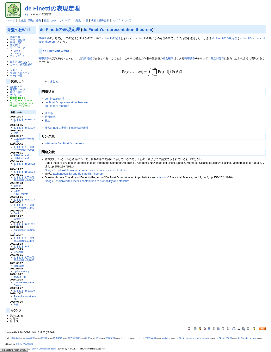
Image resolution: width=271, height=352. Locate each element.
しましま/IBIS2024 (24, 171)
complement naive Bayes (24, 283)
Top (26, 14)
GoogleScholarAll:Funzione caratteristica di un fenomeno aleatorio (85, 170)
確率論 (49, 113)
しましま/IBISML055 (24, 165)
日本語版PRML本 (19, 61)
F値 (16, 304)
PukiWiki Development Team (43, 349)
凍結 (31, 20)
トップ (11, 20)
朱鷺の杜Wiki (18, 30)
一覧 (85, 20)
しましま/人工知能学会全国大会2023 (24, 206)
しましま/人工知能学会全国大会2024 (24, 179)
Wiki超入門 (16, 86)
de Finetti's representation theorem (117, 29)
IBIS (16, 133)
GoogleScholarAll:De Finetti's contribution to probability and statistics (87, 181)
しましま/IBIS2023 (24, 199)
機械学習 (44, 38)
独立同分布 (217, 58)
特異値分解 (20, 276)
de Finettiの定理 (110, 38)
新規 (78, 20)
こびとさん (16, 95)
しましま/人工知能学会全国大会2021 (24, 259)
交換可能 (86, 58)
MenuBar (19, 265)
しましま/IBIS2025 (24, 127)
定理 (97, 338)
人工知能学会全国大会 (24, 140)
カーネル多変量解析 (21, 64)
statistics (162, 177)
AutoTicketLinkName (24, 231)
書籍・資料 (16, 42)
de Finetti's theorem (57, 105)
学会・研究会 (17, 39)
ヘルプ (116, 20)
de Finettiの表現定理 (52, 8)
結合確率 (168, 58)
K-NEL (17, 191)
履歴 (46, 20)
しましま (52, 81)
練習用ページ (17, 89)
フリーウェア (17, 48)
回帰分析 (19, 252)
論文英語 (15, 45)
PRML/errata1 (21, 158)
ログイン (127, 20)
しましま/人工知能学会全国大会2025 (24, 148)
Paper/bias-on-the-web (25, 297)
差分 (38, 20)
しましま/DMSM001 (146, 338)
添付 (54, 20)
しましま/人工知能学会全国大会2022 (24, 239)
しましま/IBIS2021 (24, 246)
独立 (47, 120)
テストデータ (17, 56)
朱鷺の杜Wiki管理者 (24, 344)
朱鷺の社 (19, 218)
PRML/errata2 (21, 155)
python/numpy (21, 271)
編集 (23, 20)
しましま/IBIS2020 (24, 290)
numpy (17, 53)
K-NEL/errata (21, 193)
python (17, 50)
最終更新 (103, 20)
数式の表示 (16, 92)
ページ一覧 (16, 75)
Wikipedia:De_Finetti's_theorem (64, 143)
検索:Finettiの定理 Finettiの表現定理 (67, 127)
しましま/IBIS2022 (24, 224)
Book (17, 213)
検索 (93, 20)
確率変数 (44, 58)
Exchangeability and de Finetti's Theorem (77, 173)
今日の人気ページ (20, 72)
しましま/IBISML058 (24, 121)
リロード (64, 20)
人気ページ (16, 70)
